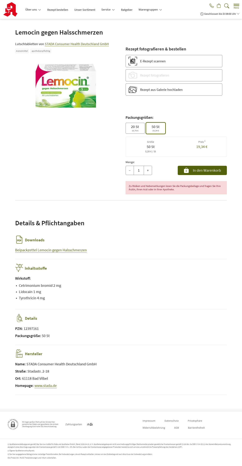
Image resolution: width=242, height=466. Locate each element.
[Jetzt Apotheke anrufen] (210, 6)
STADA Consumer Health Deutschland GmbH (77, 44)
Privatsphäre (195, 420)
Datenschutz (171, 420)
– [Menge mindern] (130, 170)
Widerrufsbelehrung (154, 427)
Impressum (149, 420)
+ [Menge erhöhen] (148, 170)
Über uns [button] (31, 9)
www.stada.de (45, 388)
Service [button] (106, 9)
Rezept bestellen (57, 10)
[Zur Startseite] (12, 9)
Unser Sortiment (84, 10)
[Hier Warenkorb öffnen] (218, 6)
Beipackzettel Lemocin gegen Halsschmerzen (51, 250)
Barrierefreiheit (196, 427)
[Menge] (139, 170)
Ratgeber (127, 10)
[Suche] (227, 6)
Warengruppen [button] (148, 9)
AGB (176, 427)
